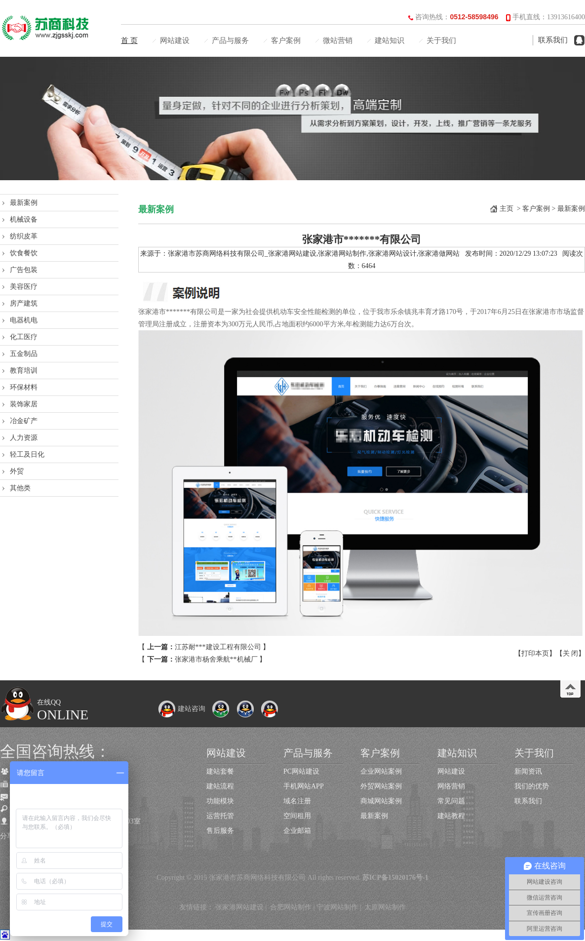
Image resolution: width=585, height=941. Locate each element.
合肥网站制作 (291, 907)
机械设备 (24, 219)
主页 (506, 208)
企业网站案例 (381, 771)
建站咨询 (181, 708)
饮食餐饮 (24, 253)
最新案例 (24, 202)
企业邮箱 (297, 830)
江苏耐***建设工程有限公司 (218, 647)
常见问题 (451, 801)
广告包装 (24, 270)
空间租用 (297, 816)
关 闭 (571, 653)
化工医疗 (24, 337)
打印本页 (535, 653)
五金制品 (24, 353)
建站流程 (220, 786)
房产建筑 (24, 303)
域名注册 (297, 801)
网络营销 (451, 786)
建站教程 (451, 816)
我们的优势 (531, 786)
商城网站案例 (381, 801)
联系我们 (553, 40)
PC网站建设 (301, 771)
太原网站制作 (385, 907)
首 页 (129, 40)
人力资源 (24, 437)
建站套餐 (220, 771)
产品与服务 (230, 40)
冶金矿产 (24, 421)
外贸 (17, 471)
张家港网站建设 (239, 907)
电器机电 (24, 320)
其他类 (20, 488)
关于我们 (441, 40)
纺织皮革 (24, 236)
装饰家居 (24, 404)
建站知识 (389, 40)
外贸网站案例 (381, 786)
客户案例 (286, 40)
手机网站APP (303, 786)
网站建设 (175, 40)
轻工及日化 (27, 454)
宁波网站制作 (337, 907)
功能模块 (220, 801)
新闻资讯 (528, 771)
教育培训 (24, 370)
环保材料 (24, 387)
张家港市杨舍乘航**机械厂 (216, 659)
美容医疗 (24, 286)
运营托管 (220, 816)
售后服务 (220, 830)
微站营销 (337, 40)
